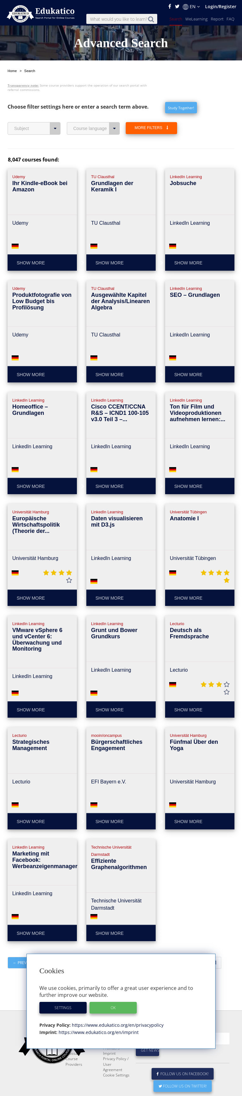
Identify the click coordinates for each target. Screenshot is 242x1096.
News (70, 1057)
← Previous (24, 962)
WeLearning (196, 19)
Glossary (73, 1068)
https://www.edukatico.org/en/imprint (98, 1032)
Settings (63, 1007)
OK (113, 1007)
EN (191, 6)
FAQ (230, 19)
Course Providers (74, 1076)
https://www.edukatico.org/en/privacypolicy (117, 1025)
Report (217, 19)
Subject (37, 128)
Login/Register (220, 6)
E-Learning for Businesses (115, 1049)
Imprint (109, 1068)
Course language (96, 128)
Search (176, 19)
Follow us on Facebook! (183, 1089)
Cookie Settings (116, 1090)
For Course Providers (112, 1060)
